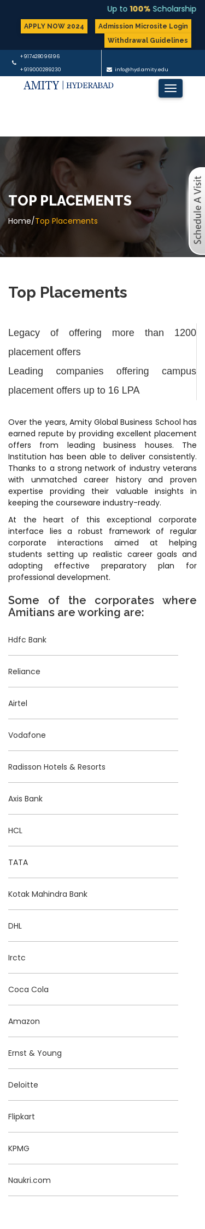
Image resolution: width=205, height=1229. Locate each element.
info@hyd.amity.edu (141, 69)
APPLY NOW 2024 (54, 26)
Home (19, 220)
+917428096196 (40, 56)
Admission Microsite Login (143, 26)
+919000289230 (40, 69)
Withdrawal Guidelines (148, 40)
